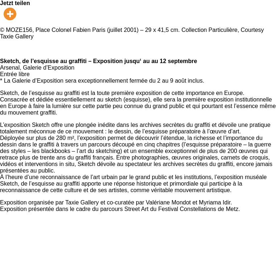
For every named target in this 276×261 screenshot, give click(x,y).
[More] (10, 14)
